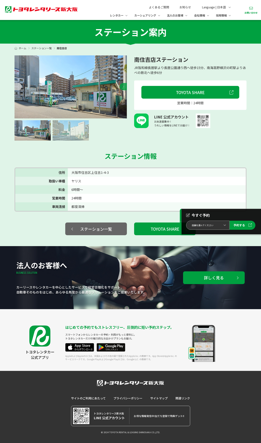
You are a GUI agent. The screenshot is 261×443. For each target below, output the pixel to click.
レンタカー (116, 15)
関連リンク (182, 398)
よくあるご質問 (159, 7)
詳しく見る (214, 277)
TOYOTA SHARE (190, 92)
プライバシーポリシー (127, 398)
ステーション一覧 (41, 48)
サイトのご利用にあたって (88, 398)
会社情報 (199, 15)
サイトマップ (159, 398)
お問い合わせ (251, 12)
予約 (239, 225)
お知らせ (185, 7)
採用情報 (221, 15)
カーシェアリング (145, 15)
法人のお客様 (175, 15)
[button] (123, 86)
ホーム (22, 48)
